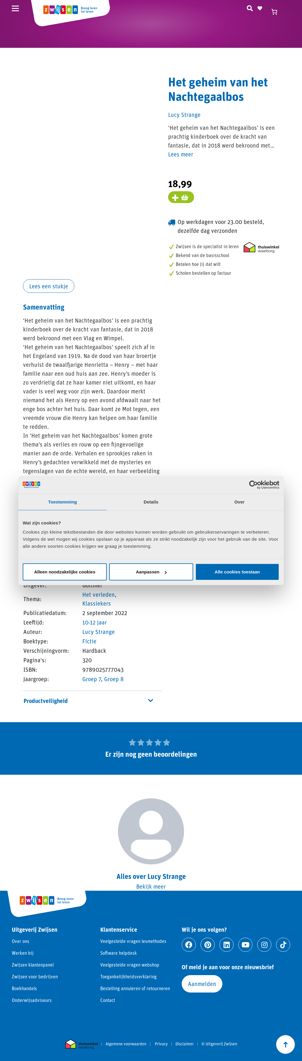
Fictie (89, 641)
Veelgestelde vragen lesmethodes (133, 941)
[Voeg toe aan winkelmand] (181, 197)
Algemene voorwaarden (126, 1044)
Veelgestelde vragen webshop (129, 965)
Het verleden (98, 594)
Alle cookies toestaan (237, 571)
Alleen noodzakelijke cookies (65, 571)
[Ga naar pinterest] (208, 945)
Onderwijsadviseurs (32, 1000)
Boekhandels (24, 988)
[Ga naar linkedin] (226, 945)
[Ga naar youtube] (245, 945)
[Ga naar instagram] (264, 945)
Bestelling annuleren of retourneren (135, 988)
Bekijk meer (151, 886)
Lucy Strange (98, 631)
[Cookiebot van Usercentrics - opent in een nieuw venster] (253, 484)
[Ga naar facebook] (189, 945)
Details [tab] (151, 501)
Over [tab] (239, 501)
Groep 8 (114, 679)
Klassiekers (96, 603)
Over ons (20, 941)
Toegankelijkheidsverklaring (128, 976)
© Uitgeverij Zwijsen (219, 1044)
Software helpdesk (118, 953)
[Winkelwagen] (277, 12)
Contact (107, 1000)
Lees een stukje (48, 286)
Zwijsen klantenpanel (33, 965)
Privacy (161, 1044)
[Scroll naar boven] (285, 1044)
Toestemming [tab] (62, 501)
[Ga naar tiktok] (283, 945)
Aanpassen (151, 571)
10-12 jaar (94, 622)
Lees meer (180, 154)
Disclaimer (184, 1044)
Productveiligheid (88, 700)
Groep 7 (91, 679)
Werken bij (23, 953)
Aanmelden (202, 984)
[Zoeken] (250, 7)
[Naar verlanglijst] (259, 7)
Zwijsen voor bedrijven (35, 976)
